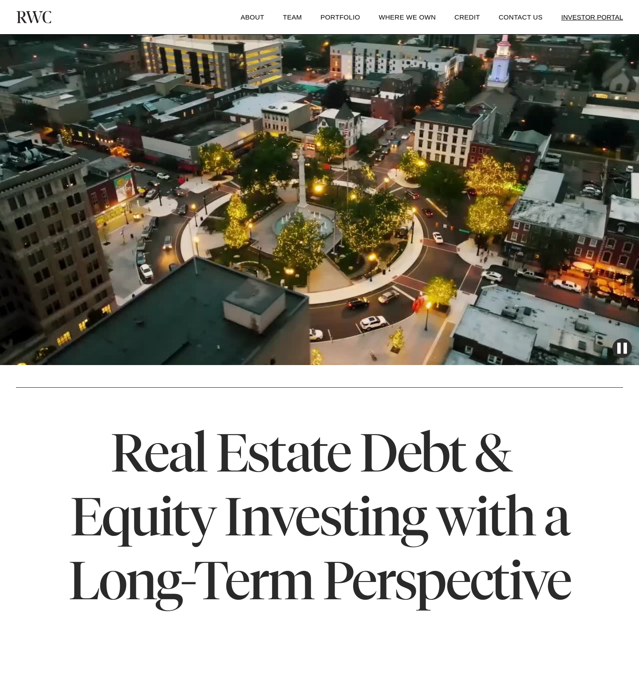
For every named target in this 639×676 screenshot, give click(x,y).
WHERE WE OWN (407, 17)
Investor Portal (592, 17)
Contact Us (521, 17)
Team (292, 17)
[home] (33, 17)
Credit (467, 17)
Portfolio (340, 17)
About (252, 17)
